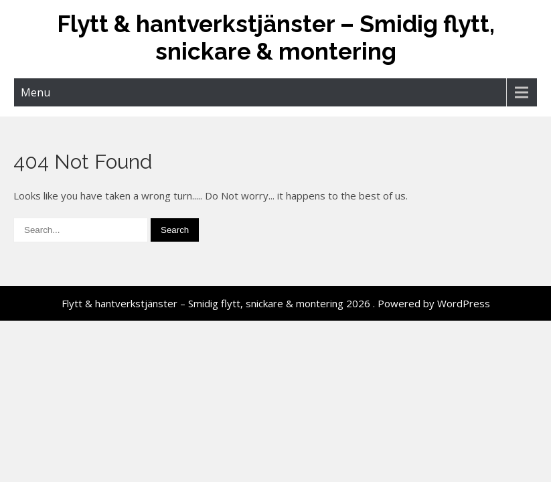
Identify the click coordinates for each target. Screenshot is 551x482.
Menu (35, 92)
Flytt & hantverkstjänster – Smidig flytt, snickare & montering (276, 37)
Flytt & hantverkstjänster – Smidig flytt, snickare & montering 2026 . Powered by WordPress (276, 303)
